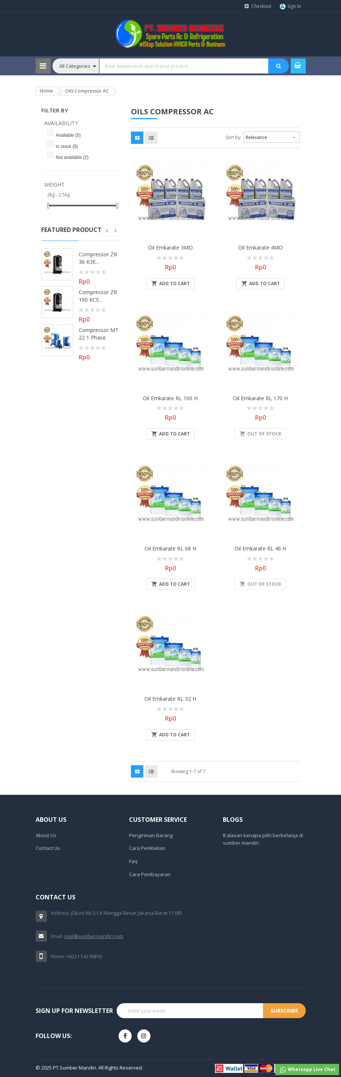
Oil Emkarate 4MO (260, 247)
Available (68, 135)
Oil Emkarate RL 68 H (170, 548)
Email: (57, 936)
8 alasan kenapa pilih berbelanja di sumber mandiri (263, 839)
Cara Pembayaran (150, 874)
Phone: (58, 956)
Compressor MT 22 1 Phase (99, 333)
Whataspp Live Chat (307, 1070)
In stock (67, 146)
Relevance (271, 136)
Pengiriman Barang (151, 835)
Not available (72, 157)
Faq (133, 861)
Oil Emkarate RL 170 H (260, 398)
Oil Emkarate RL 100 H (170, 398)
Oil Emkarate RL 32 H (170, 698)
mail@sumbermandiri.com (93, 936)
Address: (60, 913)
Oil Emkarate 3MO (170, 247)
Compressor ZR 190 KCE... (98, 296)
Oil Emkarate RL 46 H (260, 548)
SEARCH (278, 66)
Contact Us (48, 848)
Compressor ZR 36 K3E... (98, 258)
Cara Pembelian (147, 848)
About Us (46, 835)
